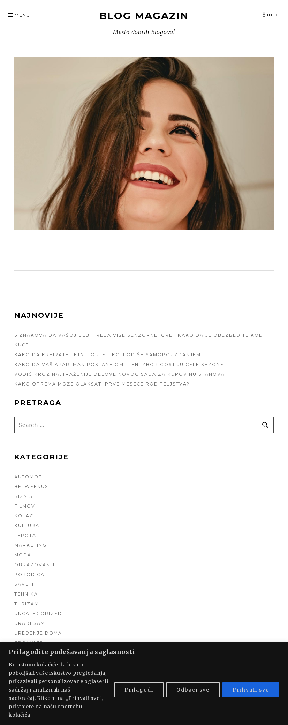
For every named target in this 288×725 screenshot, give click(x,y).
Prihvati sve (251, 690)
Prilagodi (138, 690)
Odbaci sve (193, 690)
